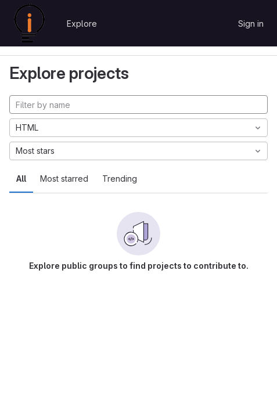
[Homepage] (29, 23)
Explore (82, 23)
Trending (119, 178)
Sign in (251, 23)
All (21, 178)
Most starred (64, 178)
